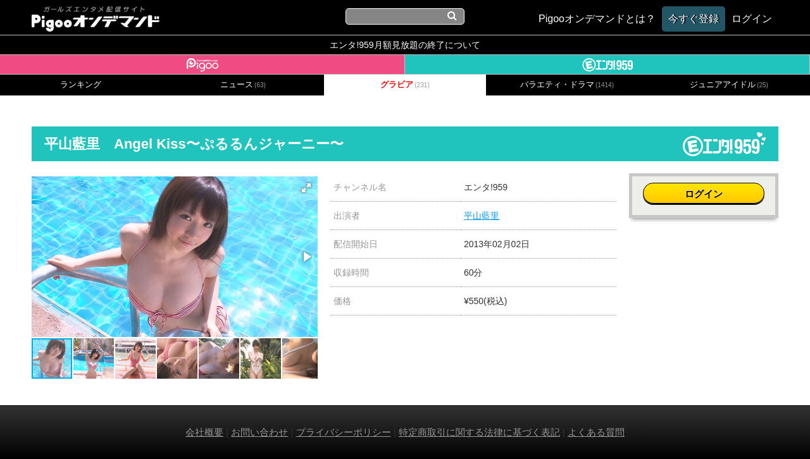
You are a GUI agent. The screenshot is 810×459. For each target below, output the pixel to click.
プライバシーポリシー (343, 432)
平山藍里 (481, 216)
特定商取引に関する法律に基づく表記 (479, 432)
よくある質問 (596, 432)
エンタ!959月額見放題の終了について (405, 45)
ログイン (704, 193)
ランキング (80, 84)
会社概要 (204, 432)
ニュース (243, 84)
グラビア (405, 84)
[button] (306, 188)
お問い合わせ (259, 432)
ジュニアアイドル (729, 84)
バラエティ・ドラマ (567, 84)
